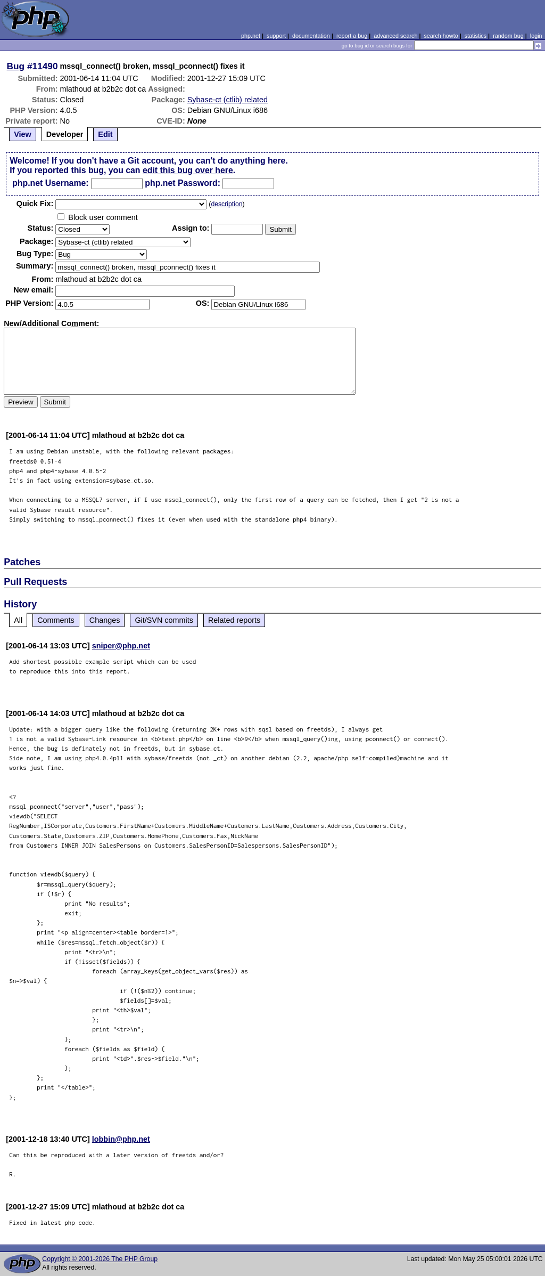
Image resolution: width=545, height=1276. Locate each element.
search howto (441, 35)
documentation (311, 35)
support (276, 35)
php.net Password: (182, 183)
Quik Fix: (35, 203)
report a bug (351, 35)
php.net (250, 35)
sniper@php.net (121, 645)
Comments (56, 620)
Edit (105, 134)
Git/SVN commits (164, 620)
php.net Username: (50, 183)
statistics (475, 35)
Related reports (234, 620)
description (226, 204)
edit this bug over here (188, 170)
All (18, 620)
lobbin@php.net (121, 1139)
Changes (104, 620)
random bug (508, 35)
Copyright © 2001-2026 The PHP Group (100, 1259)
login (536, 35)
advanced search (395, 35)
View (22, 134)
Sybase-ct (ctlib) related (227, 99)
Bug (16, 66)
